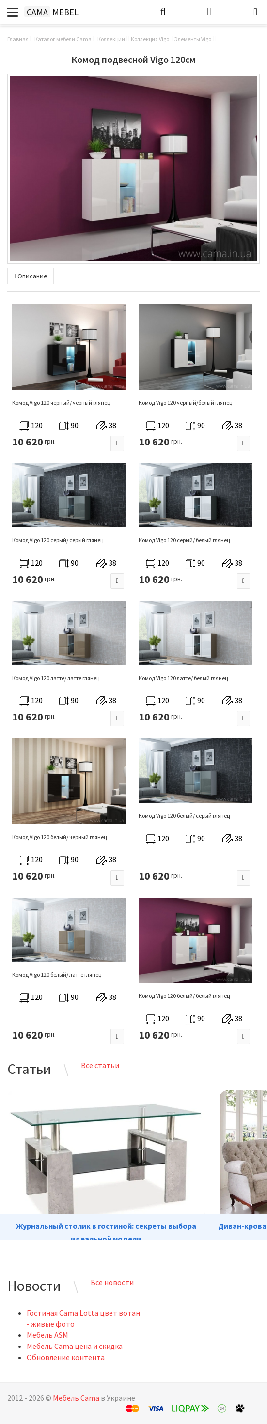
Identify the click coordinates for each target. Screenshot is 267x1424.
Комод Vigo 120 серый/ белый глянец (184, 540)
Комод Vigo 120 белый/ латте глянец (56, 974)
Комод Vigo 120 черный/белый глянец (185, 402)
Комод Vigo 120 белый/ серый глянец (184, 815)
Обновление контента (66, 1357)
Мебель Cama (76, 1398)
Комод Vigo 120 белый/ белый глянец (184, 995)
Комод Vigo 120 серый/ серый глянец (57, 540)
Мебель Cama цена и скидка (75, 1346)
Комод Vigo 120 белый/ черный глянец (59, 837)
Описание (30, 276)
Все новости (112, 1282)
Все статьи (100, 1065)
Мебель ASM (47, 1335)
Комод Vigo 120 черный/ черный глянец (61, 402)
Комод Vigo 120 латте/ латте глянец (55, 678)
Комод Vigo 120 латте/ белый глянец (183, 678)
